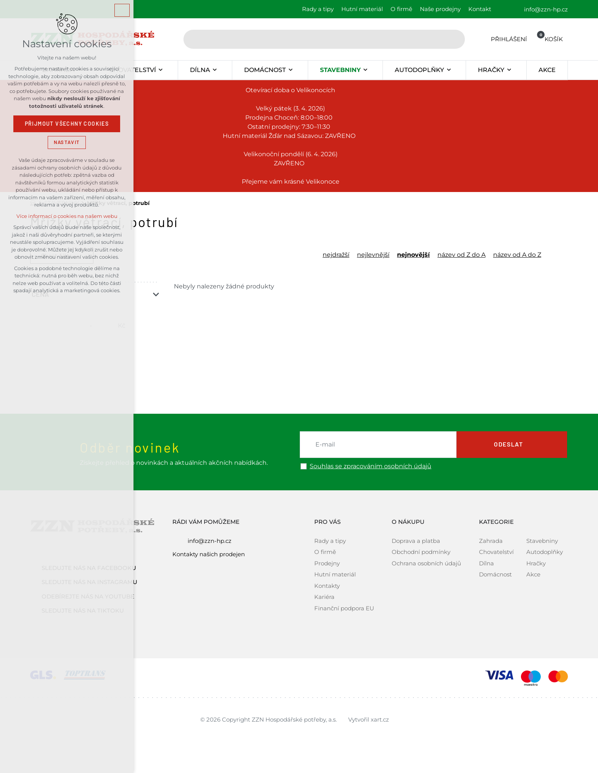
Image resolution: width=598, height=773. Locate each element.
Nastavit (67, 142)
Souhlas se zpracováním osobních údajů (370, 466)
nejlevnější (373, 254)
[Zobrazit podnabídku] (161, 70)
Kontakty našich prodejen (208, 554)
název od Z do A (461, 254)
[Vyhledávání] (455, 39)
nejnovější (413, 254)
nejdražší (336, 254)
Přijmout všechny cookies (67, 124)
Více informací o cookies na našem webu (66, 216)
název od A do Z (517, 254)
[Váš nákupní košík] (548, 39)
